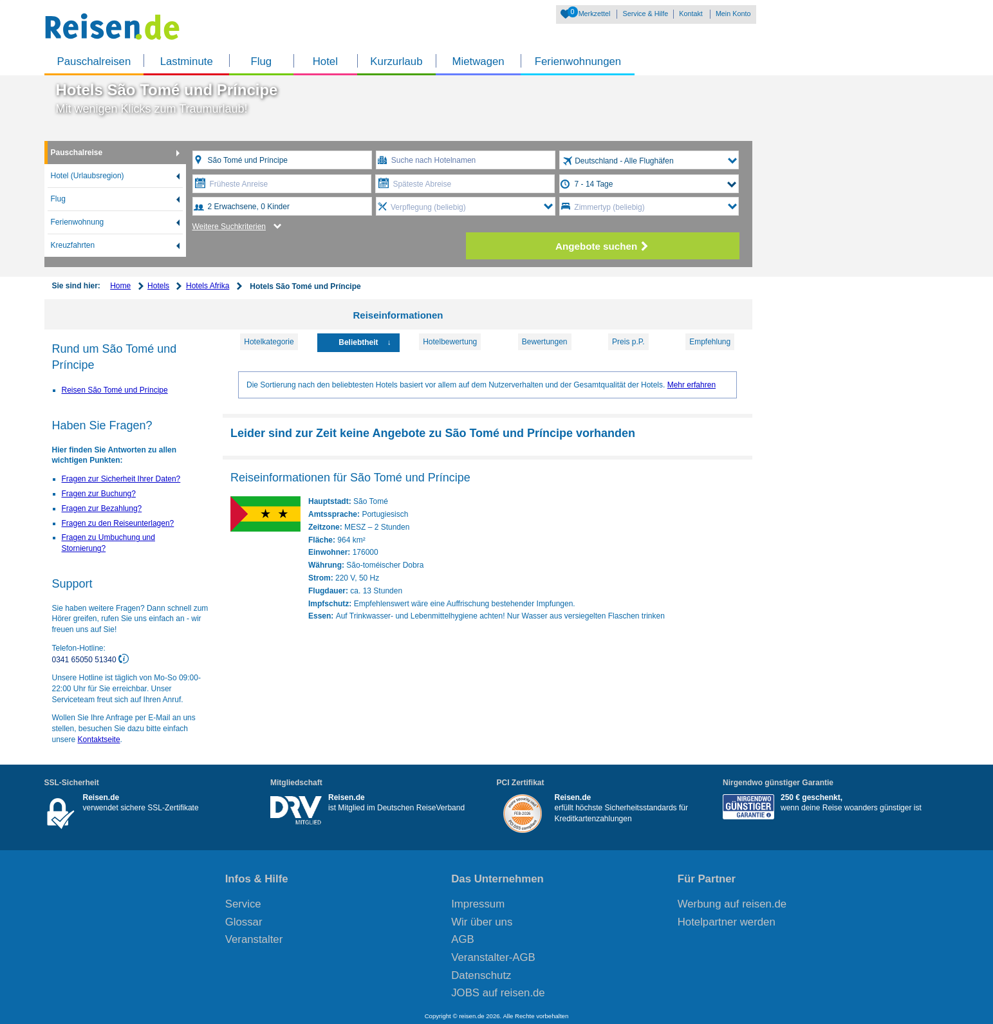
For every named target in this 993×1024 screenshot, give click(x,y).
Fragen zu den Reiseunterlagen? (118, 523)
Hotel (325, 61)
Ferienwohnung (77, 222)
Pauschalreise (77, 152)
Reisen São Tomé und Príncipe (115, 390)
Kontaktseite (99, 739)
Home (120, 285)
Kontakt (691, 13)
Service (243, 904)
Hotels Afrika (207, 285)
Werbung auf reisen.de (732, 904)
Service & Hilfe (645, 13)
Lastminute (186, 61)
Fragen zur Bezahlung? (102, 508)
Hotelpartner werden (726, 922)
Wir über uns (481, 922)
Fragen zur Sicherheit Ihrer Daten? (121, 478)
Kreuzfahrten (73, 245)
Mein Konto (733, 13)
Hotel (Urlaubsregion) (87, 175)
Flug (261, 61)
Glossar (244, 922)
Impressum (478, 904)
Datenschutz (481, 975)
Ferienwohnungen (578, 61)
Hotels (158, 285)
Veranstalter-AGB (493, 957)
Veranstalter (254, 939)
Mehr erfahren (691, 384)
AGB (462, 939)
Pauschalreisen (94, 61)
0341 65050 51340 (85, 659)
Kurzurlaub (396, 61)
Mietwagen (478, 61)
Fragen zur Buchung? (99, 493)
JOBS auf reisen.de (498, 993)
